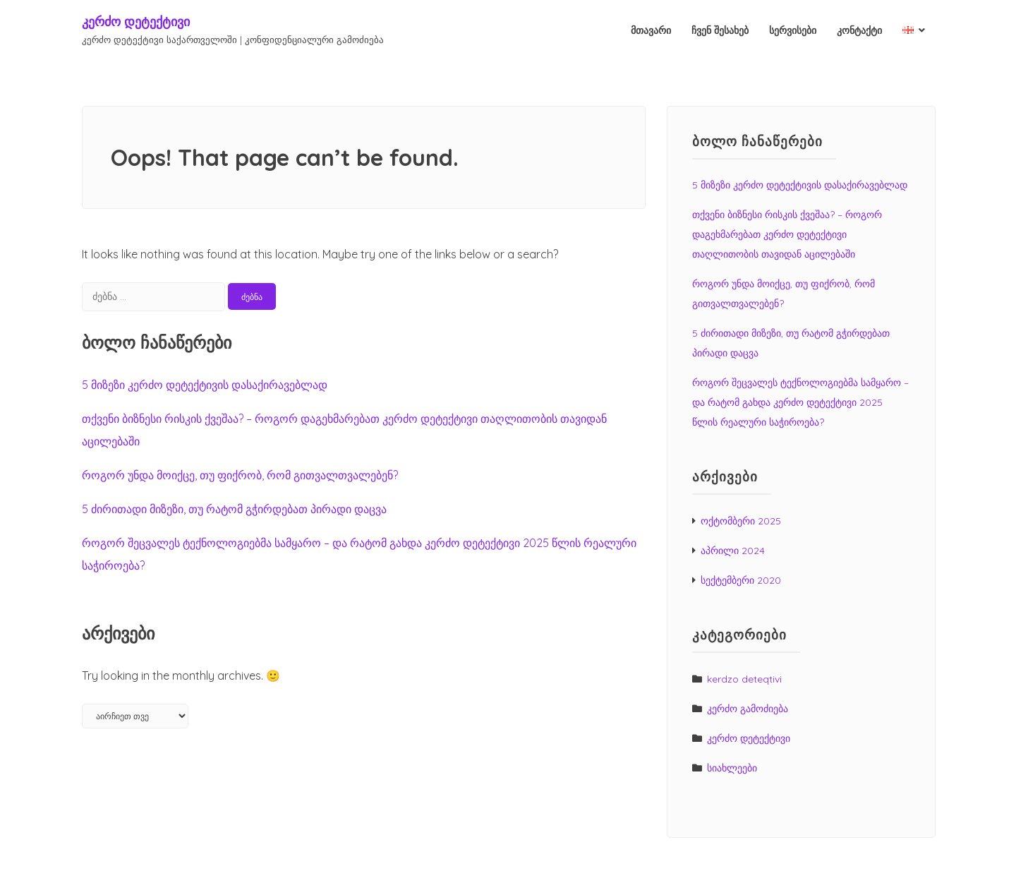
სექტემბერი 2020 (741, 580)
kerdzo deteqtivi (744, 679)
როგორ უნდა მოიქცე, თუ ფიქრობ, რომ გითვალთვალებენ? (240, 475)
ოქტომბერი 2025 (741, 521)
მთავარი (651, 30)
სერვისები (792, 30)
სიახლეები (732, 768)
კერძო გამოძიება (747, 708)
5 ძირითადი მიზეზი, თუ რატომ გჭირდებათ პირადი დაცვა (234, 509)
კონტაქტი (859, 30)
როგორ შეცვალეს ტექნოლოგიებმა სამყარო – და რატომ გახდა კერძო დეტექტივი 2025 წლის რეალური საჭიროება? (800, 402)
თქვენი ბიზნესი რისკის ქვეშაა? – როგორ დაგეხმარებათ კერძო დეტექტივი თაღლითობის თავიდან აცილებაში (787, 234)
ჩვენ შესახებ (720, 30)
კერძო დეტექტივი (136, 21)
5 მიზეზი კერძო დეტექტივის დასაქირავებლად (204, 385)
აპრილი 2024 (733, 550)
